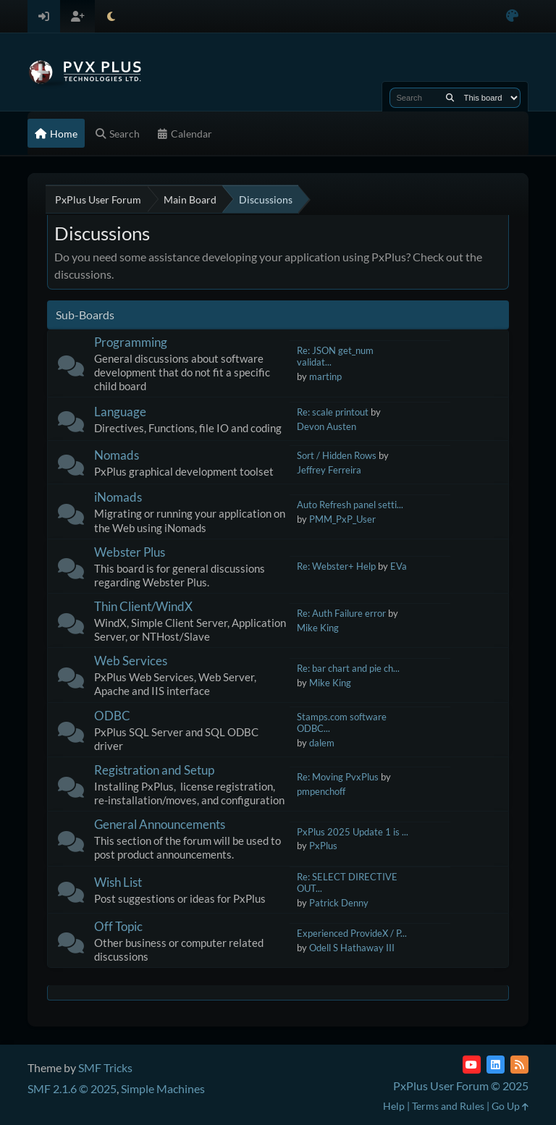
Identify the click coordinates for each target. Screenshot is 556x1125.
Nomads (116, 455)
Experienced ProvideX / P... (352, 933)
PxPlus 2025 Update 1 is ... (352, 832)
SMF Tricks (105, 1067)
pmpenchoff (321, 791)
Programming (130, 342)
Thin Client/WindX (143, 606)
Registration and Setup (154, 770)
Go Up (510, 1106)
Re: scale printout (332, 412)
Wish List (118, 882)
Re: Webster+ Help (336, 566)
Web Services (130, 660)
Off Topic (118, 926)
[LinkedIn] (495, 1065)
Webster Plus (129, 552)
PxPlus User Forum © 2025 (460, 1085)
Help (394, 1106)
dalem (321, 743)
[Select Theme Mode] (111, 16)
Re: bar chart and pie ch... (348, 668)
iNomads (118, 497)
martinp (325, 376)
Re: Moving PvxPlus (338, 777)
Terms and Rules (448, 1106)
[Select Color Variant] (512, 16)
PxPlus (323, 845)
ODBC (112, 715)
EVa (398, 566)
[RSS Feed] (519, 1065)
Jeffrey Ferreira (329, 470)
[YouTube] (472, 1065)
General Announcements (159, 824)
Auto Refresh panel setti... (350, 504)
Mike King (318, 627)
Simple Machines (163, 1088)
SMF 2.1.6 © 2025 (72, 1088)
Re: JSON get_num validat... (335, 356)
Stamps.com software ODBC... (342, 723)
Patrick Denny (338, 903)
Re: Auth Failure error (341, 613)
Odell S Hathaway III (352, 947)
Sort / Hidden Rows (336, 455)
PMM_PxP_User (342, 519)
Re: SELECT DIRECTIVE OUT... (347, 883)
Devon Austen (326, 426)
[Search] (450, 98)
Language (120, 411)
